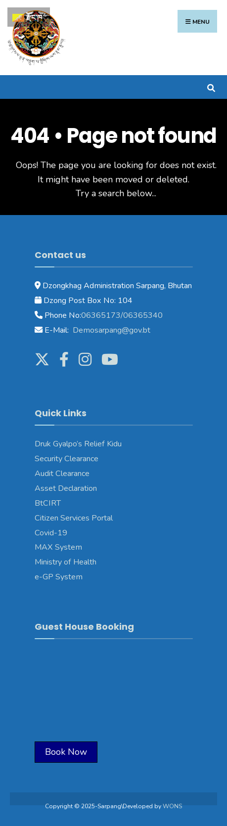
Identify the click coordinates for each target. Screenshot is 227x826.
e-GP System (59, 576)
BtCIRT (48, 503)
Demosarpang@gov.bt (110, 330)
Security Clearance (66, 458)
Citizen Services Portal (74, 518)
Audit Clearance (62, 473)
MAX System (58, 547)
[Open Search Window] (211, 86)
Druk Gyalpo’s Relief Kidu (78, 443)
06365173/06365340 (122, 315)
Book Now (66, 752)
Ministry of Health (65, 562)
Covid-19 (51, 532)
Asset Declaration (66, 488)
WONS (172, 806)
